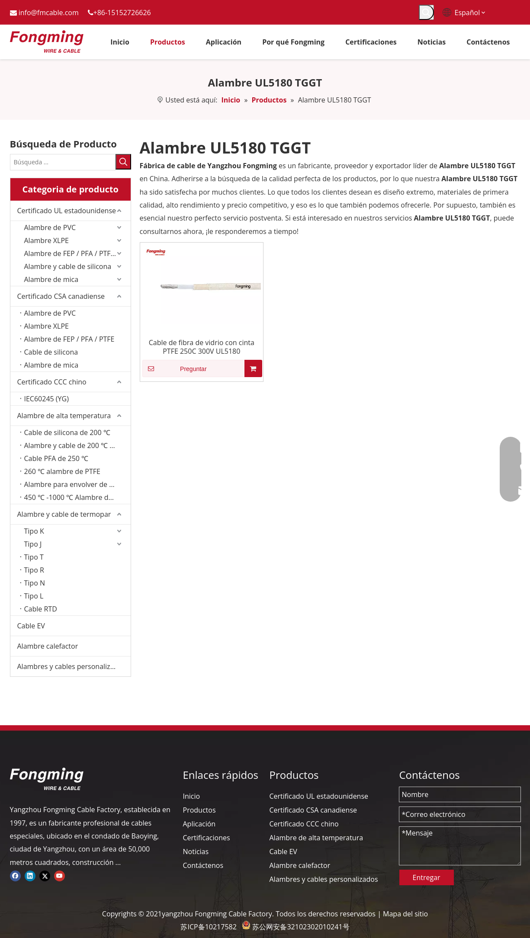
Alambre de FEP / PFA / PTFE (69, 339)
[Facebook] (15, 875)
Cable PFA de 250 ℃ (56, 458)
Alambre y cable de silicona (68, 266)
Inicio (191, 796)
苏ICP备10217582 (208, 927)
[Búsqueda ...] (63, 162)
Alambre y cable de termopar (64, 514)
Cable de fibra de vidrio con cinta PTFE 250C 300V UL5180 (201, 346)
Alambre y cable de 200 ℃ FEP (72, 445)
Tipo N (34, 583)
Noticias (196, 851)
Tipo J (33, 544)
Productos (199, 810)
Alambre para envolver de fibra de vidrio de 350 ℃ (77, 484)
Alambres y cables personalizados (71, 666)
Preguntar (174, 368)
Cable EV (31, 626)
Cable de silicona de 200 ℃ (67, 432)
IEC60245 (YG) (46, 398)
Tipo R (34, 570)
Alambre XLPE (46, 240)
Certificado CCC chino (52, 382)
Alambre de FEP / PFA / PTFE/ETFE (77, 253)
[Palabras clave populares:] (426, 12)
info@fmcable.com (49, 12)
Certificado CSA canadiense (61, 296)
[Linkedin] (30, 875)
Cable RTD (40, 609)
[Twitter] (44, 875)
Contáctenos (203, 865)
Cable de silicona (51, 352)
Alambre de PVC (50, 227)
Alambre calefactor (47, 646)
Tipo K (34, 531)
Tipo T (34, 557)
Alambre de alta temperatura (64, 415)
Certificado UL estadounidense (66, 210)
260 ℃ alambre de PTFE (62, 471)
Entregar (426, 877)
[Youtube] (59, 875)
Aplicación (199, 824)
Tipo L (34, 596)
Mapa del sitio (405, 914)
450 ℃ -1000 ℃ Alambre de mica (76, 497)
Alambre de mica (51, 279)
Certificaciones (206, 837)
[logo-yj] (47, 779)
